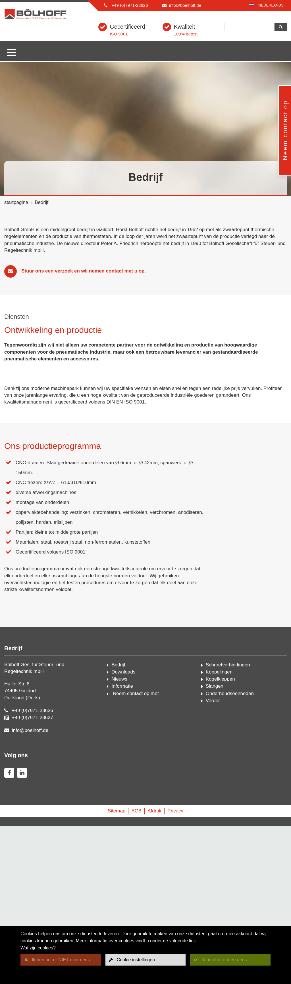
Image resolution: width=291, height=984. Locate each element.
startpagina (16, 202)
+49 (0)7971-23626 (129, 5)
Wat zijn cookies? (38, 947)
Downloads (123, 830)
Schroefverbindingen (228, 822)
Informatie (122, 844)
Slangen (214, 844)
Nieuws (119, 837)
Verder (213, 858)
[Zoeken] (249, 27)
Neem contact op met (135, 851)
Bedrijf (41, 202)
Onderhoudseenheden (230, 851)
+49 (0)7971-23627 (32, 876)
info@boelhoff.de (185, 5)
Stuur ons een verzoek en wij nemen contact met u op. (83, 271)
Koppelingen (219, 830)
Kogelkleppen (220, 837)
